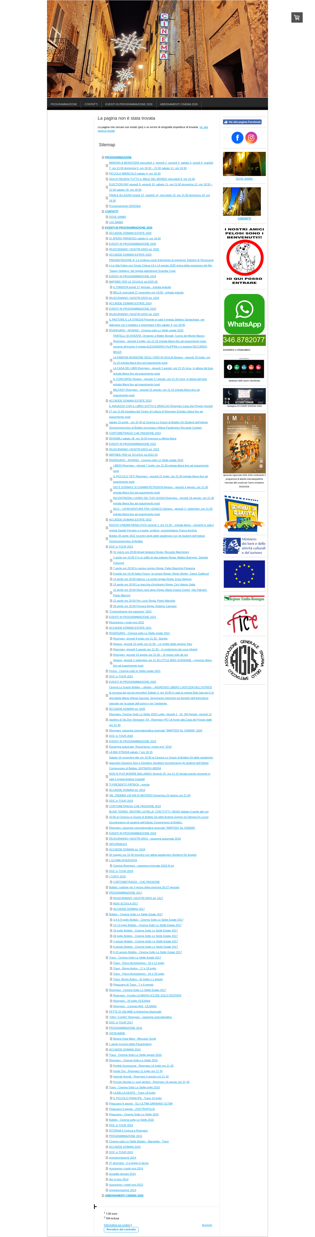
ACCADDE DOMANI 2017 (129, 908)
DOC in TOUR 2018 (121, 871)
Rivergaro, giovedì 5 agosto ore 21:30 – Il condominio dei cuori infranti (155, 649)
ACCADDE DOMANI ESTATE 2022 (130, 519)
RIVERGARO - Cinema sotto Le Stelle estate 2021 (139, 633)
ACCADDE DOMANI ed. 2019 (127, 789)
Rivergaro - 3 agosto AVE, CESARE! (135, 1006)
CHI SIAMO (116, 222)
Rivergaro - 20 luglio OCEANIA (131, 1000)
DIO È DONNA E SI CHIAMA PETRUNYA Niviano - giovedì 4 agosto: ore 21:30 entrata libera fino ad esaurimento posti (160, 490)
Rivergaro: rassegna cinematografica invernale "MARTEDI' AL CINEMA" (152, 827)
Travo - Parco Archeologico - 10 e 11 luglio (138, 962)
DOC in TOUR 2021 (121, 676)
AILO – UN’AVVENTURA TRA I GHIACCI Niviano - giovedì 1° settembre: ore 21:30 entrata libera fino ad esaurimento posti (163, 511)
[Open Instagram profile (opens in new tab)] (251, 138)
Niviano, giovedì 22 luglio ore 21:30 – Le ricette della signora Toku (152, 643)
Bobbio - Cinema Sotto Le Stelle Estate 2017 (136, 914)
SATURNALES (118, 844)
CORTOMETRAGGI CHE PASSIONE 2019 (135, 806)
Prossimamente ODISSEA (125, 205)
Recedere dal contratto (121, 1229)
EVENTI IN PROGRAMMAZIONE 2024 (132, 276)
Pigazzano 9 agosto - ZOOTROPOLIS (132, 1108)
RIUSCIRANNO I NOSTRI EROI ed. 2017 (138, 898)
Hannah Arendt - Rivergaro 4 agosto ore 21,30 (141, 1076)
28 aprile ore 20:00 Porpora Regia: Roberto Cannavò (145, 606)
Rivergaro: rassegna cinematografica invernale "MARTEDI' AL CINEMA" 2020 (155, 730)
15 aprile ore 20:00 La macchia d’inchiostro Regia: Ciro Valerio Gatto (154, 584)
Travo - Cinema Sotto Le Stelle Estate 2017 (135, 957)
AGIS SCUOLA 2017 (125, 903)
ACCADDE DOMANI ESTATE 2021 (130, 627)
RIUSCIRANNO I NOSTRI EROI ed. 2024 (134, 297)
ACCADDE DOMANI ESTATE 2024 (130, 303)
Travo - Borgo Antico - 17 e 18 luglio (134, 968)
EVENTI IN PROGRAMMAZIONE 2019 (132, 741)
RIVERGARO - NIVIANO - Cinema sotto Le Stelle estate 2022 (146, 460)
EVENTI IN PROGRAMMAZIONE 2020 (132, 681)
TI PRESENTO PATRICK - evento (129, 784)
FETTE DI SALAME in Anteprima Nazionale (135, 1011)
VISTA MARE (117, 1033)
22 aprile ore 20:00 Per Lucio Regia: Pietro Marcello (144, 600)
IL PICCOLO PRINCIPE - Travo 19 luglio (137, 1098)
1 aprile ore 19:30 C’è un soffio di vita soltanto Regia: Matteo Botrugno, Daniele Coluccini (160, 560)
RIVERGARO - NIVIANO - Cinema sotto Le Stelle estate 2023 (146, 330)
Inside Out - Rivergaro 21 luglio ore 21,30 (138, 1071)
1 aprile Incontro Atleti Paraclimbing (130, 1044)
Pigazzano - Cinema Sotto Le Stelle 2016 (133, 1114)
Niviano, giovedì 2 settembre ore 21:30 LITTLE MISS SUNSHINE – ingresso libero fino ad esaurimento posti (162, 663)
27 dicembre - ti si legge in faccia (128, 1163)
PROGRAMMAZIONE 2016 (125, 1027)
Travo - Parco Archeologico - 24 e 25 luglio (138, 973)
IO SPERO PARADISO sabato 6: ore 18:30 (135, 238)
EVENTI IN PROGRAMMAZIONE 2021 (132, 616)
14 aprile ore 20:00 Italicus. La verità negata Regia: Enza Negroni (152, 579)
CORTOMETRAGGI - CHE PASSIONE (136, 881)
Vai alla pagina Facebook (242, 122)
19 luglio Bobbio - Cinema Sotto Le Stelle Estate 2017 (145, 930)
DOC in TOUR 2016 (121, 1125)
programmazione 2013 (122, 1190)
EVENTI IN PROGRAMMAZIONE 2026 (129, 227)
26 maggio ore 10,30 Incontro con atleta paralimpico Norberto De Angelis (152, 854)
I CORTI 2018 (117, 876)
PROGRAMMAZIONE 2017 (125, 892)
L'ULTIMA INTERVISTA (123, 860)
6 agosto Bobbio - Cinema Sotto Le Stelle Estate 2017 (145, 946)
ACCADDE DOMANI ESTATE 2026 (130, 233)
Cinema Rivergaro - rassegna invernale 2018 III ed (143, 865)
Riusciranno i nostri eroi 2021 (126, 622)
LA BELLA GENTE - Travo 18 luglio (134, 1092)
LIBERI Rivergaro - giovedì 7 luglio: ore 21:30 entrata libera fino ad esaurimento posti (161, 468)
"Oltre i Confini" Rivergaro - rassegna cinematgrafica (140, 1017)
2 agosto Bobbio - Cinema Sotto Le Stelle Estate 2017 (145, 941)
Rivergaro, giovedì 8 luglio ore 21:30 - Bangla (140, 638)
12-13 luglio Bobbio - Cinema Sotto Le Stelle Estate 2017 (147, 925)
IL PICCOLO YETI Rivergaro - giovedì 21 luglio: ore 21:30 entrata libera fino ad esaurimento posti (160, 479)
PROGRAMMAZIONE (118, 157)
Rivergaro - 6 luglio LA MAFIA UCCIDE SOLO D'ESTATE (147, 995)
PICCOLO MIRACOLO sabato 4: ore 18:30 (134, 173)
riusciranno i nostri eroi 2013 (126, 1184)
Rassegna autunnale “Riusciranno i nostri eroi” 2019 (140, 746)
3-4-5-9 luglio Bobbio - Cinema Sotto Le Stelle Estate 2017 (148, 919)
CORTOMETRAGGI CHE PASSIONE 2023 (135, 433)
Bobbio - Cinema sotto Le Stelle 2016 (131, 1119)
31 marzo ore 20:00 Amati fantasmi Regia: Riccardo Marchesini (151, 552)
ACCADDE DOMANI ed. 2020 (127, 708)
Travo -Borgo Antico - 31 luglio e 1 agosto (138, 979)
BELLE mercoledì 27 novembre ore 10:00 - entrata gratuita (148, 292)
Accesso (207, 1224)
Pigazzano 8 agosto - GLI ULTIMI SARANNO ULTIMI (141, 1103)
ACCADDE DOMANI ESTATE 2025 (130, 254)
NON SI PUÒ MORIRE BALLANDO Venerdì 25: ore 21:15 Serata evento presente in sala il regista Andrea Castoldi (159, 776)
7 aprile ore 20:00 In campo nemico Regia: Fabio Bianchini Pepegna (154, 568)
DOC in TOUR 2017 (121, 1022)
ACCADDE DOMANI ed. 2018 (127, 849)
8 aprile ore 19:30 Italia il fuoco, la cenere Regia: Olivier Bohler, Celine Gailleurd (161, 573)
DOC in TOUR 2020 (121, 735)
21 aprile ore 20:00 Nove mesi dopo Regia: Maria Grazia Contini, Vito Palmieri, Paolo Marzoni (160, 592)
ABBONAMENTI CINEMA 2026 (124, 1195)
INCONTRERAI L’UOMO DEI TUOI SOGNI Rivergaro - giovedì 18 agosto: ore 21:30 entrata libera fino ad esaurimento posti (163, 500)
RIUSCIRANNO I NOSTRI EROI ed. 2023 (134, 314)
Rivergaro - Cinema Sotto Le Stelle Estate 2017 (137, 990)
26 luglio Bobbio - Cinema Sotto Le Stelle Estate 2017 (145, 935)
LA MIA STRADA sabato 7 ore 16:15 (131, 752)
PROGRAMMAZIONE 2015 (125, 1136)
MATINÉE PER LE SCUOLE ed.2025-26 (133, 281)
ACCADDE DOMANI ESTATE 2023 (130, 400)
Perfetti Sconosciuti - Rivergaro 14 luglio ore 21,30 (143, 1065)
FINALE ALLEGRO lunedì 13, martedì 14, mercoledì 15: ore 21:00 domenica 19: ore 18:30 (159, 198)
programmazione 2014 (122, 1157)
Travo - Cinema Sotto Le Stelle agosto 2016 (135, 1054)
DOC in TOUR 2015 (121, 1152)
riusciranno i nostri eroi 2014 (126, 1168)
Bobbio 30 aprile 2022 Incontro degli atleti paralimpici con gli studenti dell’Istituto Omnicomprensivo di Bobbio (157, 538)
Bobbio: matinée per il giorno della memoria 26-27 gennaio (144, 887)
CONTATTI (111, 211)
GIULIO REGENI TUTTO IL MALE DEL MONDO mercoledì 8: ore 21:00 (152, 178)
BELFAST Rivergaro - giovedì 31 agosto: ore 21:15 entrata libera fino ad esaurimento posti (156, 392)
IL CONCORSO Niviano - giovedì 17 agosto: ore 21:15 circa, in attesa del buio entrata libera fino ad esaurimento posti (160, 382)
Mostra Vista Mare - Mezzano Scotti (134, 1038)
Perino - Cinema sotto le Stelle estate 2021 (134, 670)
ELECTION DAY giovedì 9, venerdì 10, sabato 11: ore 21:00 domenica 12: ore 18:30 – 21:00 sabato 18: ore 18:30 (160, 187)
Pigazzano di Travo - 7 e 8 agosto (133, 984)
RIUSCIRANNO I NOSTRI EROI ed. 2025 (134, 249)
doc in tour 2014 (118, 1179)
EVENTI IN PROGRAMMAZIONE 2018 (132, 833)
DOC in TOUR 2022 (121, 546)
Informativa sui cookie (117, 1224)
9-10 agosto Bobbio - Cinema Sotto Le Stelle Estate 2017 (147, 952)
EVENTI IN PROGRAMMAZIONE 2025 (132, 243)
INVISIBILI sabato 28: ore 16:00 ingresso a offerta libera (142, 438)
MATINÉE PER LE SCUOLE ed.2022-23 (133, 454)
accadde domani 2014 (122, 1173)
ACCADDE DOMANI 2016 (125, 1049)
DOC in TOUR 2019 (121, 800)
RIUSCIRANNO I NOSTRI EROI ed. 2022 (134, 449)
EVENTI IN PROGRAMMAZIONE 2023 (132, 308)
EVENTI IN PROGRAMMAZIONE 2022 (132, 443)
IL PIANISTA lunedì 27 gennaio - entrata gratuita (142, 287)
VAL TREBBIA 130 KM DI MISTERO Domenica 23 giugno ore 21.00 (149, 795)
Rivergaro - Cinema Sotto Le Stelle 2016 (133, 1060)
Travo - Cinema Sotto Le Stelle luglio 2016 (134, 1087)
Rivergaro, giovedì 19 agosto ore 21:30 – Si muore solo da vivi (150, 654)
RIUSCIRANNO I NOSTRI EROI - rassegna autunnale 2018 (145, 838)
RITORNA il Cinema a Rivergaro (128, 1130)
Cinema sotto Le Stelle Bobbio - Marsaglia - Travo (139, 1141)
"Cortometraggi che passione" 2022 (130, 611)
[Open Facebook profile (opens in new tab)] (237, 138)
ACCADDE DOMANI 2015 (125, 1146)
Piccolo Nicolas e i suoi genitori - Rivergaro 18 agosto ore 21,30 (151, 1081)
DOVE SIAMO (117, 216)
